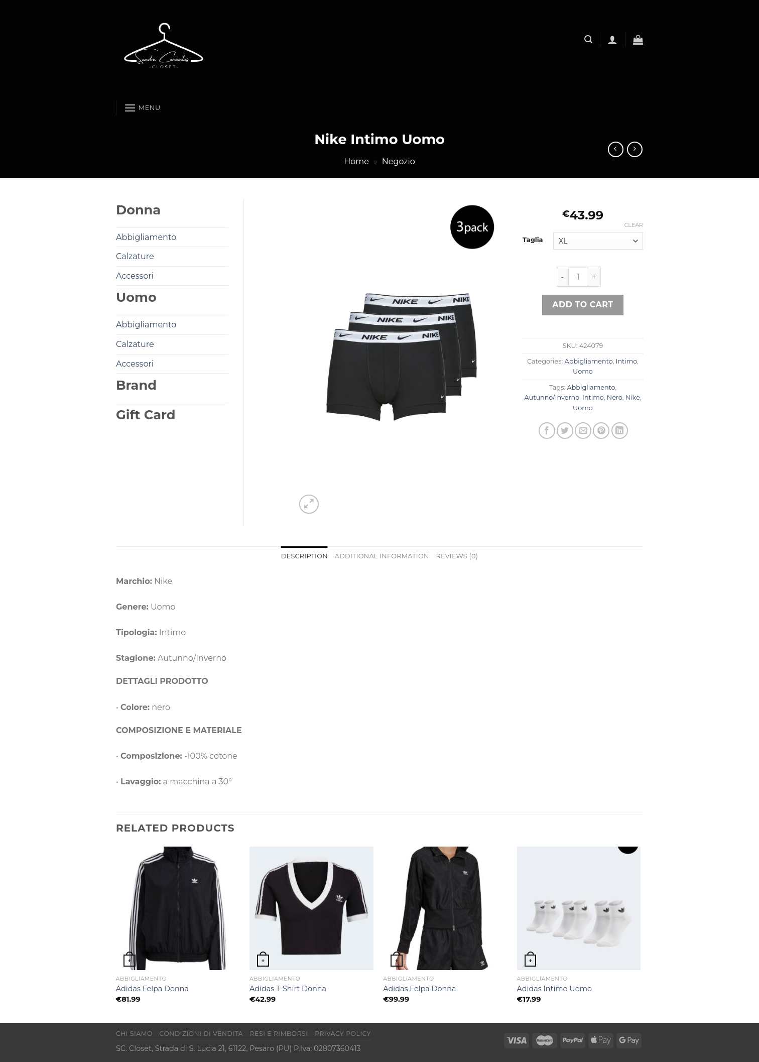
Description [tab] (304, 556)
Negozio (398, 161)
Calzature (135, 256)
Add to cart (582, 304)
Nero (614, 397)
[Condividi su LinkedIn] (619, 430)
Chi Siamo (134, 1033)
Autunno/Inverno (552, 397)
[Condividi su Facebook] (547, 430)
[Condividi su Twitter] (565, 430)
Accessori (135, 276)
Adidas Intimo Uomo (554, 988)
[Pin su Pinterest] (601, 430)
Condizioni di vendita (201, 1033)
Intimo (627, 361)
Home (356, 161)
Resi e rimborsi (279, 1033)
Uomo (583, 371)
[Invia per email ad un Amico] (583, 430)
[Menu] (142, 107)
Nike (632, 397)
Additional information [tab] (382, 556)
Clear (633, 224)
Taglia (533, 240)
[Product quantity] (578, 277)
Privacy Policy (343, 1033)
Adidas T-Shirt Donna (287, 988)
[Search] (588, 39)
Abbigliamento (589, 361)
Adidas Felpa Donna (152, 988)
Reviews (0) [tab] (457, 556)
